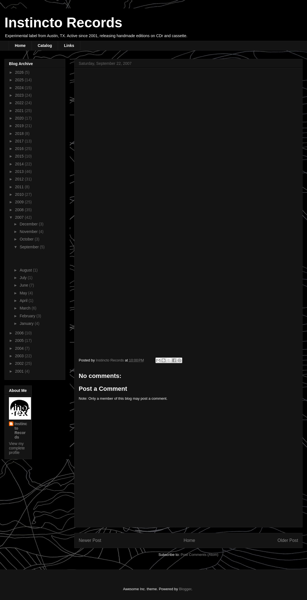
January (27, 323)
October (27, 239)
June (24, 285)
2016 (20, 148)
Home (20, 45)
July (24, 277)
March (26, 308)
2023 (20, 95)
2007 (20, 217)
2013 (20, 171)
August (26, 270)
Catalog (45, 45)
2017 (20, 141)
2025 (20, 80)
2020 (20, 118)
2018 (20, 133)
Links (69, 45)
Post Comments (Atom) (199, 555)
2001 (20, 371)
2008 (20, 210)
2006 (20, 333)
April (24, 300)
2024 (20, 87)
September (30, 247)
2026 (20, 72)
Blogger (185, 589)
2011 (20, 187)
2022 (20, 103)
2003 (20, 356)
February (28, 316)
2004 (20, 348)
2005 (20, 340)
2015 (20, 156)
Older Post (287, 540)
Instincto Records (63, 22)
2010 (20, 194)
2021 (20, 110)
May (24, 293)
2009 (20, 202)
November (29, 231)
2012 (20, 179)
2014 (20, 164)
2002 (20, 363)
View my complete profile (17, 448)
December (29, 224)
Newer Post (90, 540)
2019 (20, 125)
